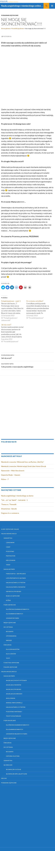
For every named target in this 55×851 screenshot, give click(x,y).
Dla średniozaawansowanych (17, 609)
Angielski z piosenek (13, 689)
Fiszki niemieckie (10, 605)
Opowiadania (11, 636)
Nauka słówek (9, 569)
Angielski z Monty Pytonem (16, 680)
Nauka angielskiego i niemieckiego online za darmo (22, 5)
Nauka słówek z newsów (15, 587)
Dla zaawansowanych (14, 614)
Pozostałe (10, 551)
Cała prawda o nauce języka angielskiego (27, 365)
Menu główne (52, 6)
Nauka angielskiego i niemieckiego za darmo (17, 496)
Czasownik (10, 542)
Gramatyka (8, 538)
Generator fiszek (12, 618)
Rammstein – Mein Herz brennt (12, 471)
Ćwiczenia (7, 645)
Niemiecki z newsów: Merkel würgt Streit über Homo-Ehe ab (23, 466)
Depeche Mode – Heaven (10, 475)
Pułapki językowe (10, 667)
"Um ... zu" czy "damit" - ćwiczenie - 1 (14, 500)
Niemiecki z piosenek (13, 591)
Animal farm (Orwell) (14, 703)
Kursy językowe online (10, 529)
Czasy (8, 547)
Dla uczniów (11, 654)
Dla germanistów (12, 649)
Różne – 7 (5, 479)
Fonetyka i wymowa (11, 663)
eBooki (4, 778)
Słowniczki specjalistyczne (16, 774)
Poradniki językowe (9, 15)
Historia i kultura (12, 756)
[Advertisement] (27, 77)
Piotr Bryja (7, 36)
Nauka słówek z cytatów (15, 582)
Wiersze (9, 640)
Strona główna (5, 28)
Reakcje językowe (13, 596)
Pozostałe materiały (14, 711)
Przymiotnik (10, 556)
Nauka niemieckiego (9, 534)
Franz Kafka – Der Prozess (16, 574)
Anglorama (10, 698)
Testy (8, 658)
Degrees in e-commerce (10, 513)
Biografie (9, 631)
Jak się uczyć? (27, 356)
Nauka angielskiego (9, 671)
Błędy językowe (10, 622)
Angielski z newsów (13, 685)
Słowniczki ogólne (13, 769)
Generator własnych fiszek (16, 734)
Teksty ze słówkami (13, 716)
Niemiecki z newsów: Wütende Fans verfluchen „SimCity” (22, 462)
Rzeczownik (10, 560)
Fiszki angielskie (10, 720)
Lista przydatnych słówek (16, 578)
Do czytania (8, 627)
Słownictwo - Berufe (9, 509)
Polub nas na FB (8, 442)
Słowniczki (8, 765)
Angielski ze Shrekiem (14, 694)
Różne (8, 600)
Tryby (8, 565)
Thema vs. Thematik (8, 504)
